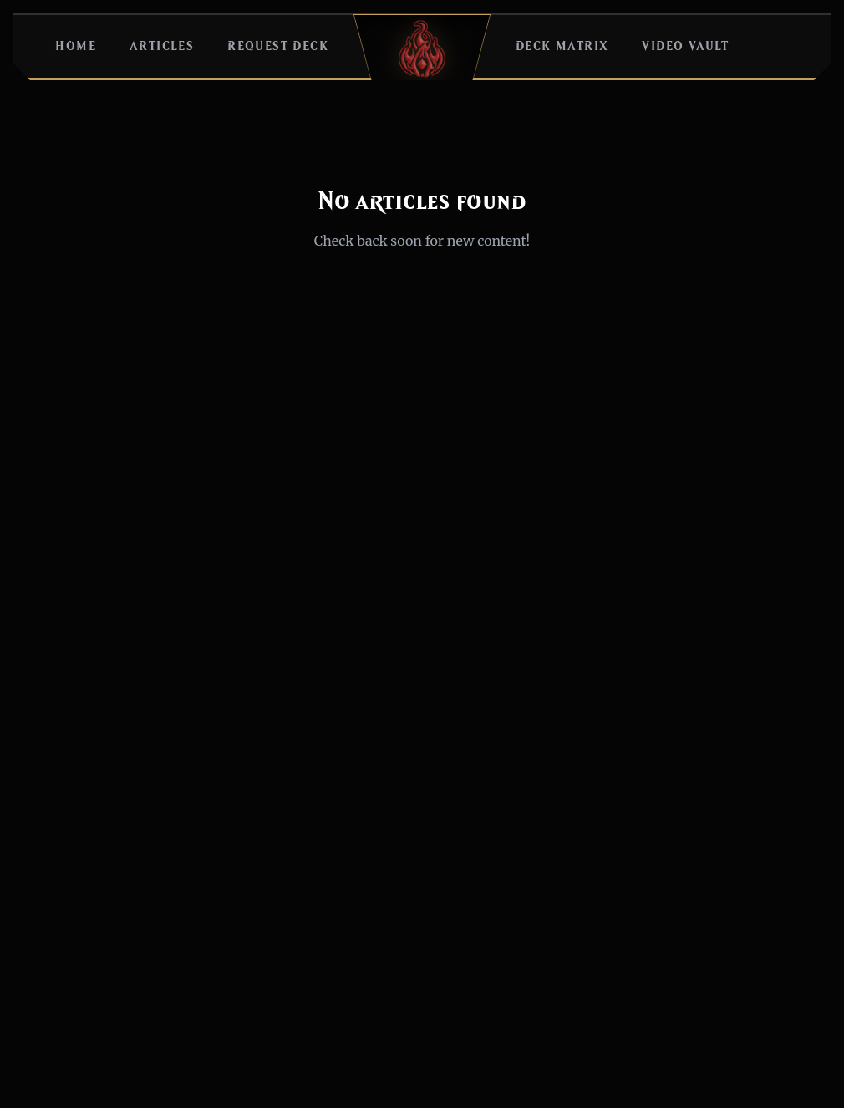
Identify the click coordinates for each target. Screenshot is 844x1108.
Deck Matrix (562, 47)
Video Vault (685, 47)
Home (75, 47)
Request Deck (277, 47)
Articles (162, 47)
